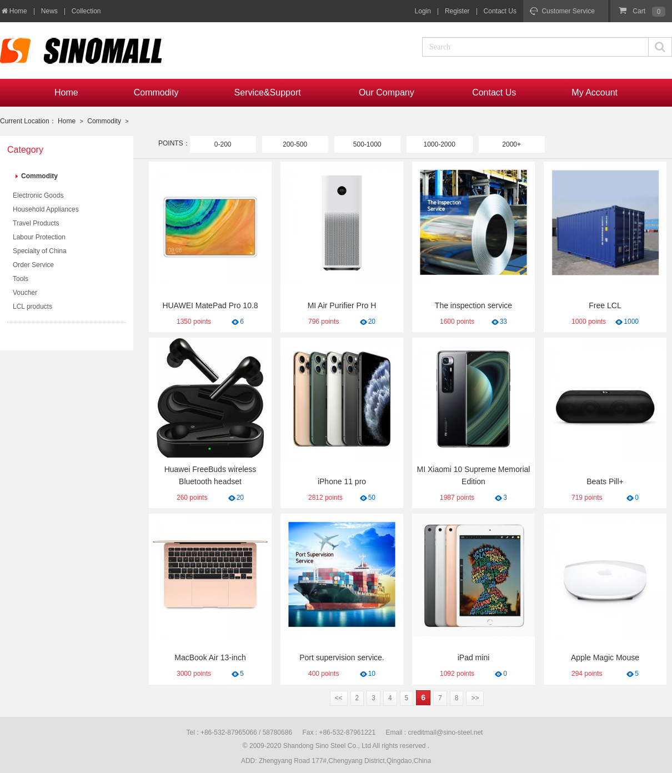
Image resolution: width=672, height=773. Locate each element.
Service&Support (269, 92)
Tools (20, 279)
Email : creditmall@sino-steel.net (434, 732)
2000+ (511, 144)
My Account (594, 92)
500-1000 (367, 144)
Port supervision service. (341, 657)
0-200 (223, 144)
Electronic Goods (38, 195)
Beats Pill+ (605, 481)
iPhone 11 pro (342, 481)
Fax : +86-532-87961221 (338, 732)
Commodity (156, 92)
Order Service (33, 265)
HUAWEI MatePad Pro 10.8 (210, 305)
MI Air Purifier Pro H (342, 305)
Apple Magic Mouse (605, 657)
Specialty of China (40, 251)
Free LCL (605, 305)
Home (13, 11)
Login (423, 11)
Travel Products (36, 223)
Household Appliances (46, 209)
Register (457, 11)
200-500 (295, 144)
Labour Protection (39, 237)
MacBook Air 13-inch (209, 657)
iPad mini (474, 657)
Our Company (388, 92)
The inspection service (473, 305)
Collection (86, 11)
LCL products (32, 306)
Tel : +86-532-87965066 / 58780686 (240, 732)
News (49, 11)
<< (339, 698)
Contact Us (500, 11)
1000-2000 (439, 144)
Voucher (25, 293)
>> (475, 698)
